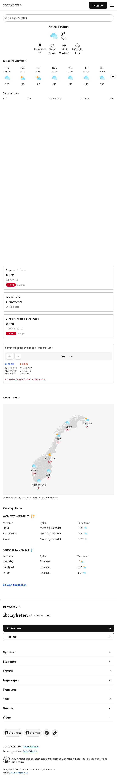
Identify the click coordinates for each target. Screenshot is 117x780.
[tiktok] (55, 733)
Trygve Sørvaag (30, 746)
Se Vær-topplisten (14, 584)
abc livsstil (33, 733)
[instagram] (46, 733)
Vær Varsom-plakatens (73, 758)
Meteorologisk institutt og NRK (41, 497)
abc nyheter (12, 733)
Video (7, 717)
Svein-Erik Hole (30, 751)
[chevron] (84, 652)
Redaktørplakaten (49, 758)
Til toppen (12, 607)
